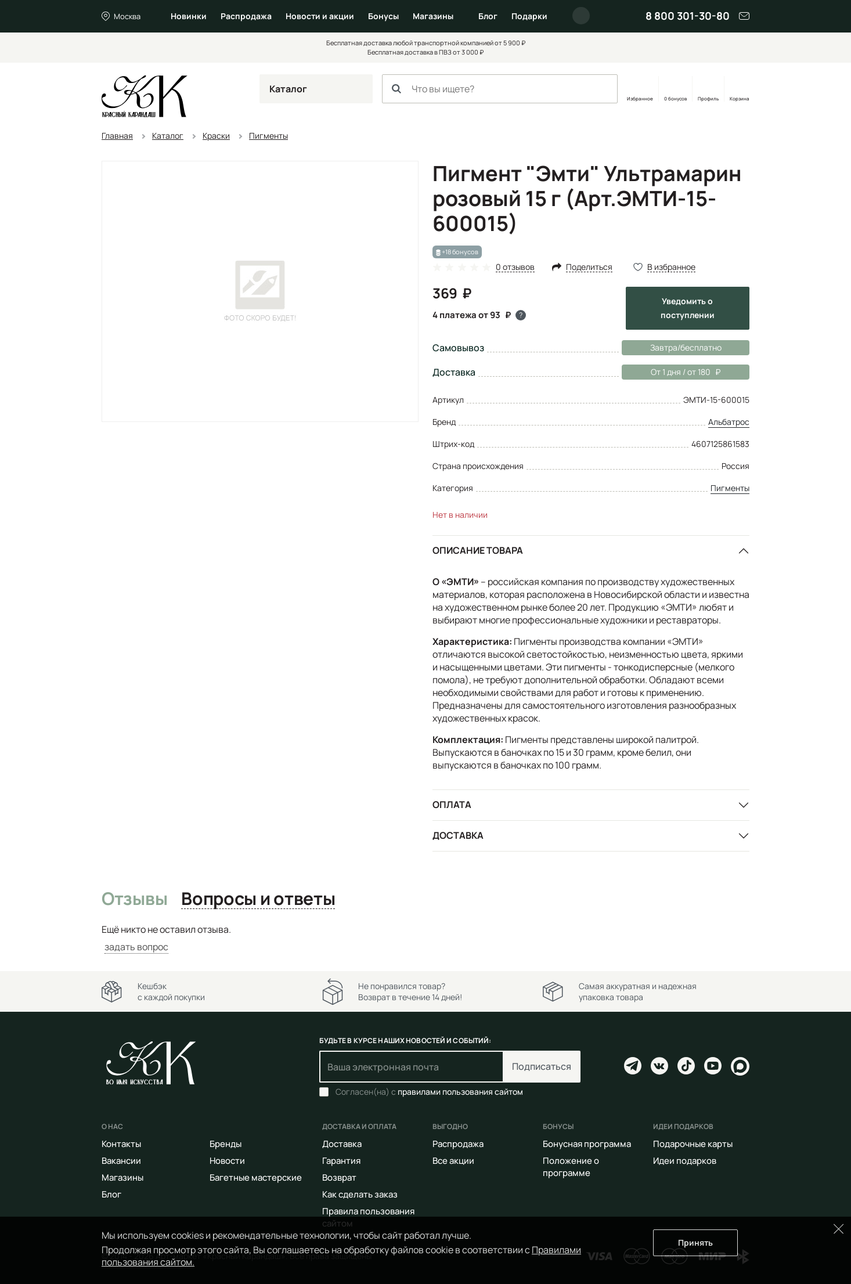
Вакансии (121, 1161)
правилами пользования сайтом (460, 1091)
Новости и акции (320, 15)
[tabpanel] (425, 938)
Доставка (458, 835)
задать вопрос (136, 946)
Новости (227, 1161)
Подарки (529, 15)
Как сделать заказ (360, 1194)
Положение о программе (571, 1167)
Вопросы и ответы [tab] (258, 899)
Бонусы (383, 15)
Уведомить (688, 307)
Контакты (121, 1144)
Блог (487, 15)
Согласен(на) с (429, 1092)
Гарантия (341, 1161)
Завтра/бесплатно (686, 347)
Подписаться (541, 1066)
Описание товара (477, 550)
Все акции (453, 1161)
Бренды (225, 1144)
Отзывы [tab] (134, 899)
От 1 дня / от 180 (671, 372)
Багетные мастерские (256, 1177)
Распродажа (246, 15)
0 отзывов (515, 267)
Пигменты (730, 487)
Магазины (433, 15)
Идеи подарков (684, 1161)
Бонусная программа (587, 1144)
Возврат (339, 1177)
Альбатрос (728, 421)
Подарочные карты (693, 1144)
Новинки (189, 15)
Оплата (451, 804)
